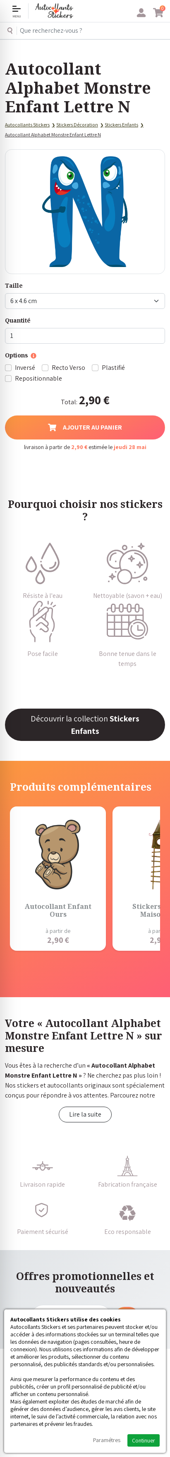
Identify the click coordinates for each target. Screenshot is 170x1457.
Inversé (25, 367)
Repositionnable (38, 378)
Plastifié (113, 367)
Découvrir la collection (85, 724)
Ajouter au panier (85, 427)
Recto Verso (68, 367)
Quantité (18, 320)
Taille (14, 285)
